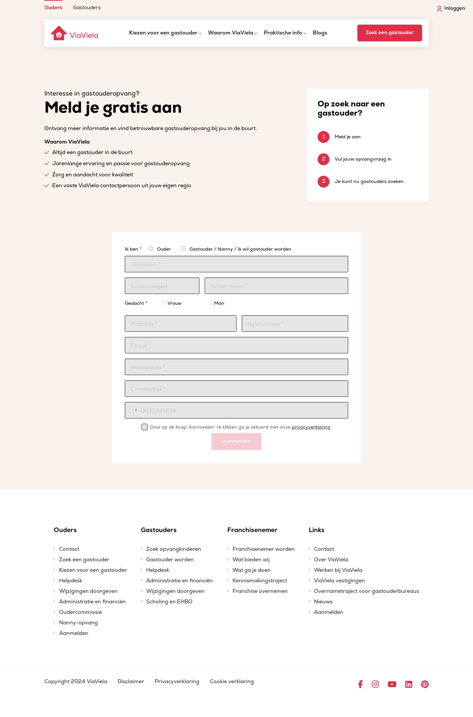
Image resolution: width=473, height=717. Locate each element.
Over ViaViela (331, 559)
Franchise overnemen (260, 591)
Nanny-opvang (78, 622)
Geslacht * (136, 303)
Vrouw (172, 303)
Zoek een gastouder (390, 33)
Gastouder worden (170, 559)
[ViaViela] (75, 33)
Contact (69, 549)
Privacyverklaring (177, 681)
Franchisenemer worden (264, 549)
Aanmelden (236, 441)
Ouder (164, 249)
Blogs (320, 33)
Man (216, 303)
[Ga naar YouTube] (392, 685)
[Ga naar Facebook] (360, 685)
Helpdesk (70, 580)
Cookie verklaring (232, 681)
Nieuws (323, 601)
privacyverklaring (311, 427)
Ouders (53, 7)
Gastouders (87, 7)
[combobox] (132, 410)
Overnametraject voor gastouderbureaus (366, 591)
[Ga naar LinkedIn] (408, 685)
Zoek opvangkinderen (173, 549)
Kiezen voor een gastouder (163, 33)
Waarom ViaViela (230, 33)
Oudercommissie (80, 612)
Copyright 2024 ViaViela (75, 681)
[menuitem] (53, 5)
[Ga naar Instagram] (375, 685)
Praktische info (283, 33)
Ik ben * (133, 249)
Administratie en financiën (92, 601)
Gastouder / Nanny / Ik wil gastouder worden (240, 249)
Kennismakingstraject (260, 580)
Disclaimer (131, 681)
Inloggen (451, 8)
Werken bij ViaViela (338, 570)
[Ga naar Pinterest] (425, 685)
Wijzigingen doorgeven (88, 591)
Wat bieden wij (251, 559)
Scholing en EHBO (169, 601)
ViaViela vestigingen (339, 580)
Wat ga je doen (252, 570)
